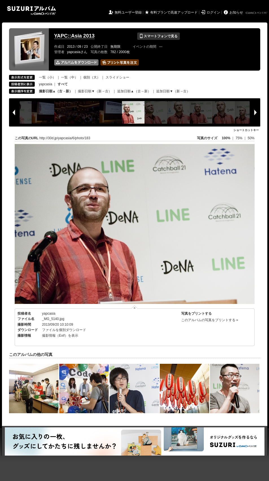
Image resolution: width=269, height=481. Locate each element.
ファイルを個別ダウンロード (64, 330)
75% (239, 138)
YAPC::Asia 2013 (74, 36)
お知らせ (236, 12)
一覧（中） (69, 77)
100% (226, 138)
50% (251, 138)
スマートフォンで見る (158, 36)
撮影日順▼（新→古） (95, 91)
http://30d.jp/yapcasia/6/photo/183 (65, 138)
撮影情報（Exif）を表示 (60, 336)
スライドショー (117, 77)
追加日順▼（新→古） (173, 91)
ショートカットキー (246, 130)
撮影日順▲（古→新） (56, 91)
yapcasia (45, 84)
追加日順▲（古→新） (134, 91)
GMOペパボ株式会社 (257, 13)
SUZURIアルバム (31, 11)
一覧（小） (47, 77)
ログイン (213, 12)
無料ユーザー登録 (128, 12)
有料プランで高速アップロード (174, 12)
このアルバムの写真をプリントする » (209, 320)
